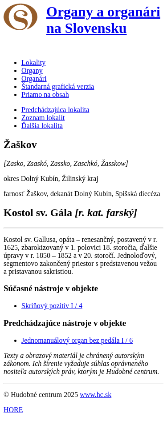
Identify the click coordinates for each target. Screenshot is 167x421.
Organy (32, 70)
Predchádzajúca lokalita (55, 109)
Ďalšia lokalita (42, 125)
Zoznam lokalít (43, 117)
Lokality (33, 62)
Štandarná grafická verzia (57, 86)
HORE (13, 409)
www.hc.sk (95, 394)
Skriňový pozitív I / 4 (51, 305)
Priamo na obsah (45, 94)
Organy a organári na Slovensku (103, 20)
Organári (34, 78)
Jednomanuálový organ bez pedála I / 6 (77, 340)
